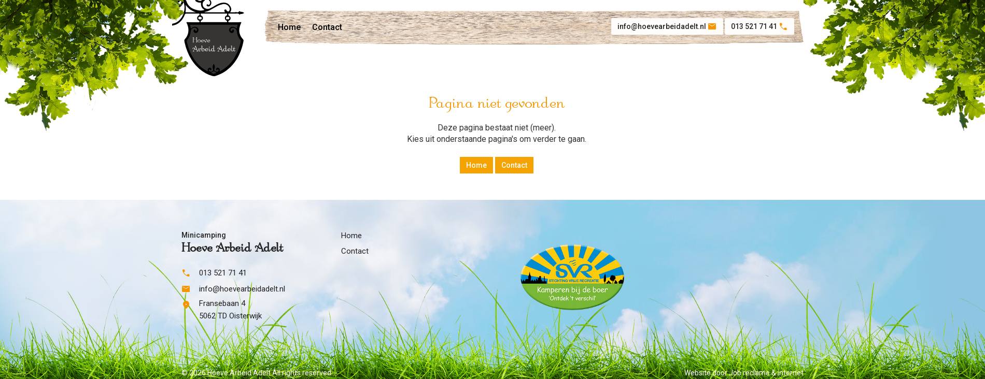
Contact (327, 27)
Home (289, 27)
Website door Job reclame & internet (744, 373)
